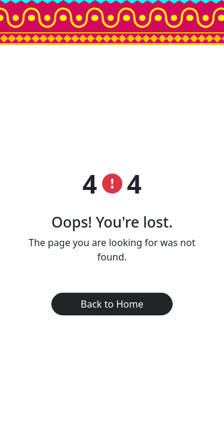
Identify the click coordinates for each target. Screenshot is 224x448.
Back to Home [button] (112, 304)
